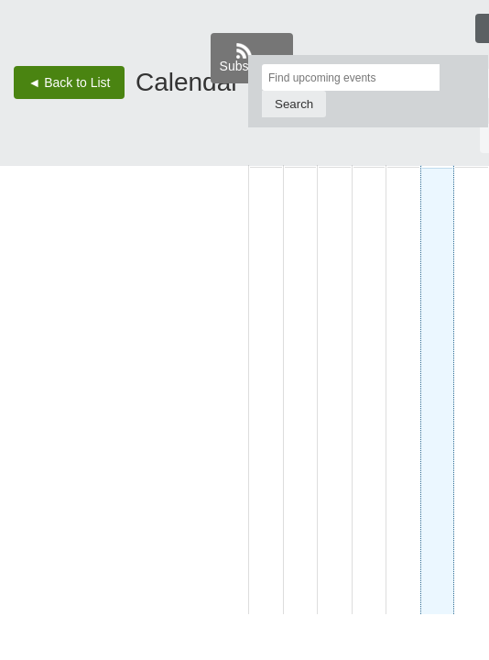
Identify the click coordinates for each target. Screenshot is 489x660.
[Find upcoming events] (351, 77)
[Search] (294, 104)
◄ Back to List (68, 82)
